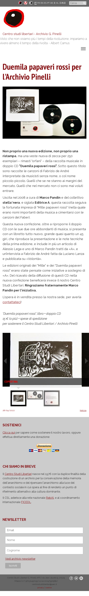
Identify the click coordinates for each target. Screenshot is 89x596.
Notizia (83, 410)
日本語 (62, 3)
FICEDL (26, 502)
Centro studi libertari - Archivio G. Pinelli (32, 34)
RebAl (50, 497)
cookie (49, 587)
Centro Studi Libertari (18, 474)
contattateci (12, 302)
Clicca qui (9, 432)
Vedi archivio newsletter (20, 558)
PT (48, 3)
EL (57, 3)
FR (38, 3)
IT (35, 3)
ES (45, 3)
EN (42, 3)
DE (51, 3)
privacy (40, 587)
